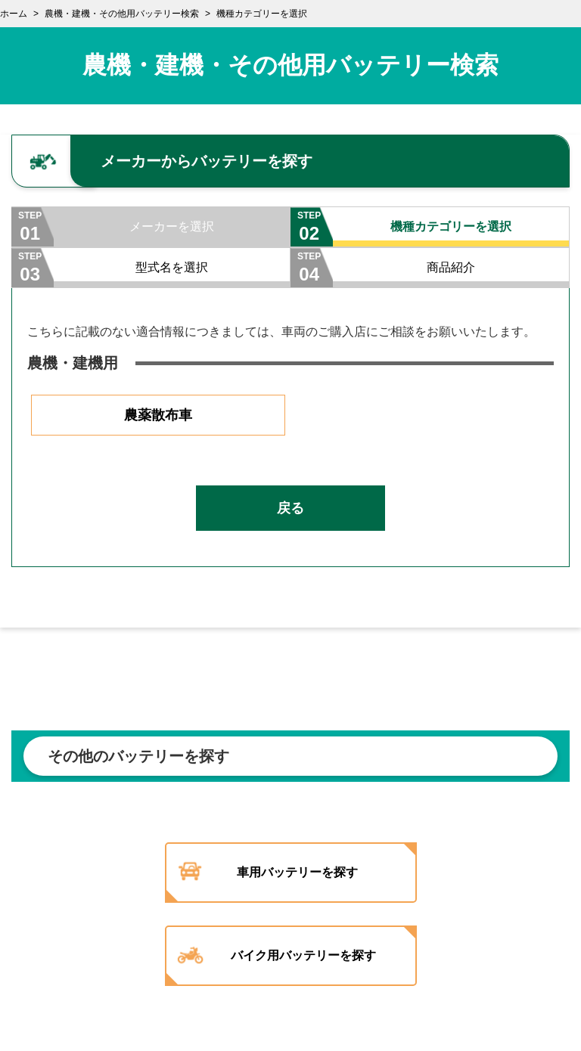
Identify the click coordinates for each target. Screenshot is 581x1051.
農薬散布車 (158, 415)
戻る (290, 508)
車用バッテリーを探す (297, 872)
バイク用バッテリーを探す (303, 955)
